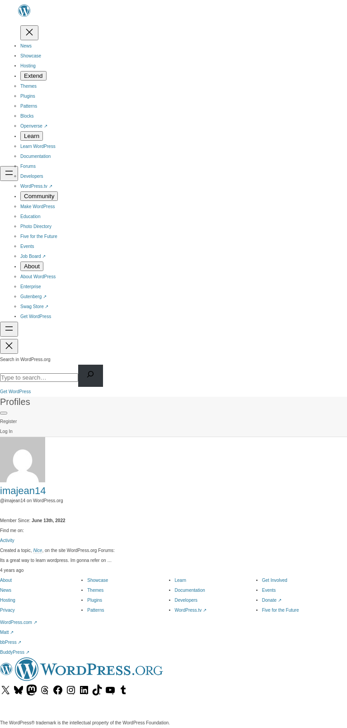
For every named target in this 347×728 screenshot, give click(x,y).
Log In (6, 431)
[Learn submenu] (31, 136)
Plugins (94, 600)
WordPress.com (18, 622)
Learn (181, 580)
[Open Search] (9, 329)
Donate (271, 600)
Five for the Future (280, 610)
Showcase (97, 580)
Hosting (7, 600)
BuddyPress (14, 652)
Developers (186, 600)
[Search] (90, 376)
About (6, 580)
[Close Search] (9, 346)
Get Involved (274, 580)
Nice (37, 550)
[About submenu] (31, 266)
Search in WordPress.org (25, 359)
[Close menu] (29, 32)
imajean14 (23, 490)
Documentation (190, 590)
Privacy (7, 610)
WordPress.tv (191, 610)
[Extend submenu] (33, 76)
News (5, 590)
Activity (7, 540)
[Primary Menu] (3, 413)
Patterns (95, 610)
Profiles (15, 402)
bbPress (10, 642)
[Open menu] (9, 173)
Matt (7, 632)
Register (8, 421)
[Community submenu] (39, 196)
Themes (95, 590)
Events (269, 590)
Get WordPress (15, 391)
